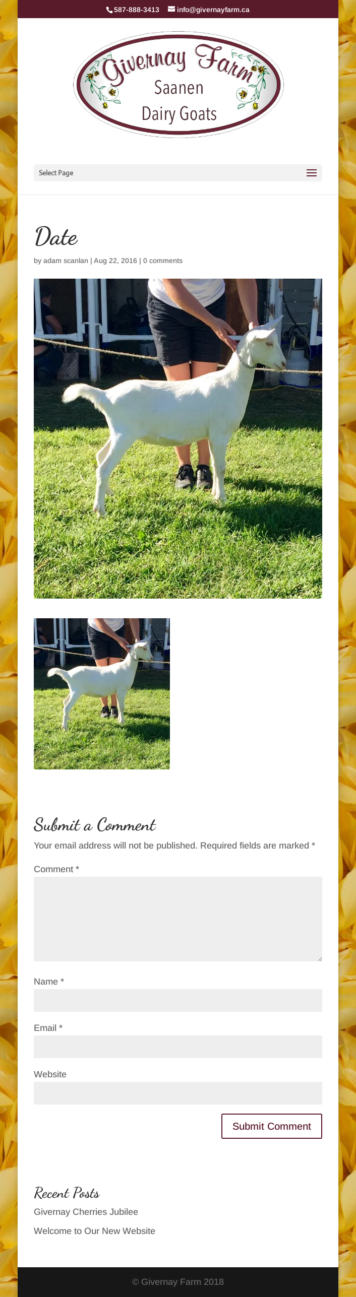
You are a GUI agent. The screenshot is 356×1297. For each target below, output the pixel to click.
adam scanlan (65, 260)
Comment (56, 869)
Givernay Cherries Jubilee (86, 1212)
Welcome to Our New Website (94, 1231)
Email (48, 1028)
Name (49, 982)
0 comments (163, 260)
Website (50, 1074)
